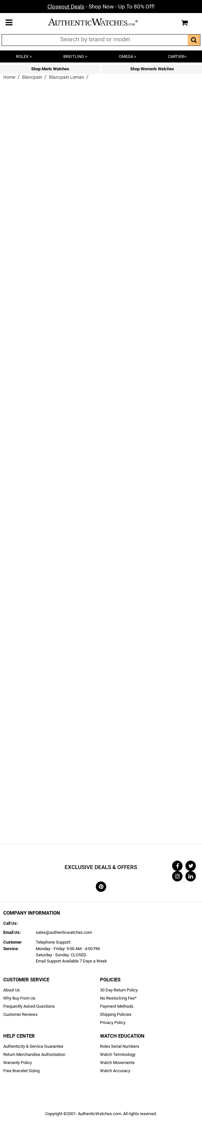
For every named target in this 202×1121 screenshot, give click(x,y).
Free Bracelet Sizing (21, 1070)
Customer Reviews (20, 1014)
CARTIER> (177, 56)
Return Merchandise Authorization (34, 1054)
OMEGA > (127, 56)
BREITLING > (75, 56)
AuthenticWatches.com (99, 22)
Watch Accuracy (115, 1070)
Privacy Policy (112, 1022)
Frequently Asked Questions (29, 1006)
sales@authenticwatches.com (64, 932)
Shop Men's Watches (50, 68)
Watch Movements (117, 1062)
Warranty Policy (17, 1062)
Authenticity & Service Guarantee (33, 1046)
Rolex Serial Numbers (119, 1046)
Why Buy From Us (19, 998)
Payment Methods (116, 1006)
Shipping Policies (116, 1014)
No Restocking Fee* (118, 998)
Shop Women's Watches (152, 68)
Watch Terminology (117, 1054)
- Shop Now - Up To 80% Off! (101, 6)
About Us (11, 990)
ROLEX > (24, 56)
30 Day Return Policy (119, 990)
